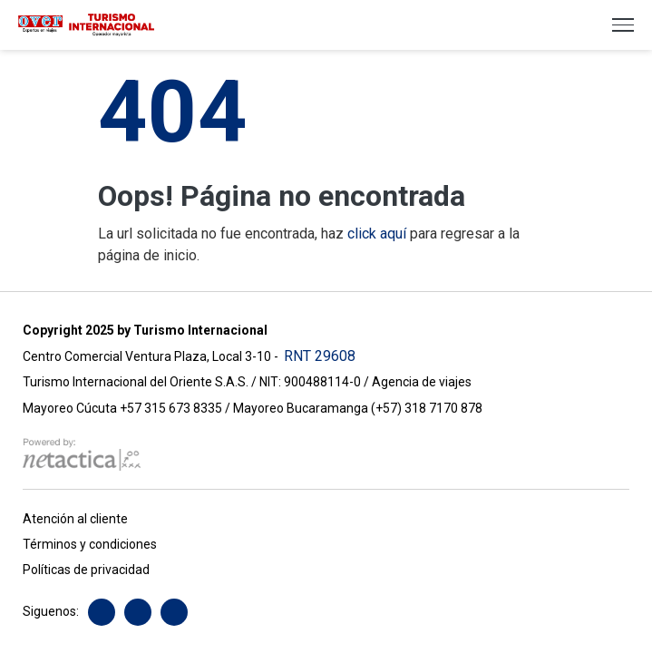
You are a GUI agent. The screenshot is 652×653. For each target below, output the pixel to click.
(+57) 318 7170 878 (426, 408)
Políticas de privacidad (86, 569)
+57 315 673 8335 (172, 408)
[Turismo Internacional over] (86, 24)
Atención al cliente (75, 519)
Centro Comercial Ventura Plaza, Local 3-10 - (153, 356)
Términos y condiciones (90, 544)
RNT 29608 (319, 356)
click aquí (376, 233)
